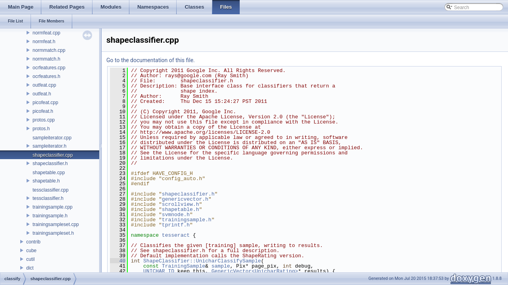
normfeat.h (44, 41)
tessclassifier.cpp (51, 190)
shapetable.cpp (49, 172)
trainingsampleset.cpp (56, 224)
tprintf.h (176, 224)
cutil (30, 259)
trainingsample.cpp (53, 207)
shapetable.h (46, 181)
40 (117, 260)
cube (31, 250)
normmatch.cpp (49, 50)
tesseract (176, 235)
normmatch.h (46, 59)
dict (30, 268)
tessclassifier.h (48, 198)
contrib (33, 242)
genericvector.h (185, 199)
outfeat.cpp (44, 85)
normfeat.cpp (46, 33)
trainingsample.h (50, 215)
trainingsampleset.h (53, 233)
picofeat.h (43, 111)
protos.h (41, 128)
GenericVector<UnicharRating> (255, 271)
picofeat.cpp (45, 102)
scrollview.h (180, 204)
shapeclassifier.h (50, 163)
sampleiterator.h (49, 146)
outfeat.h (42, 94)
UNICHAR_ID (158, 271)
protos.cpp (44, 120)
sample (221, 266)
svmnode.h (176, 214)
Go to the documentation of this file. (150, 60)
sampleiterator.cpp (52, 138)
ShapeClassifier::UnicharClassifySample (202, 260)
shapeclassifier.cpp (53, 155)
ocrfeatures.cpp (49, 67)
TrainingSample (183, 266)
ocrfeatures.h (46, 76)
